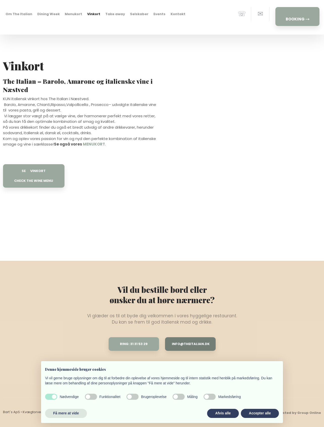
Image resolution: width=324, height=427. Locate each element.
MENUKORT (94, 144)
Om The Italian (19, 14)
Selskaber (139, 14)
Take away (115, 14)
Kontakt (178, 14)
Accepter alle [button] (260, 413)
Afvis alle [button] (223, 413)
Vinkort (93, 14)
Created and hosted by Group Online (287, 412)
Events (159, 14)
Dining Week (48, 14)
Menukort (73, 14)
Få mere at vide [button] (66, 413)
